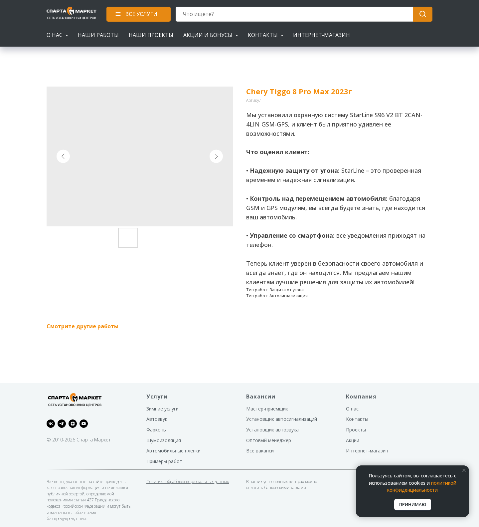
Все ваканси (260, 450)
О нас (352, 408)
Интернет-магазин (321, 35)
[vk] (51, 423)
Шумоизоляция (163, 440)
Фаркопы (156, 429)
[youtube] (84, 423)
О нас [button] (55, 35)
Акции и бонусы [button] (208, 35)
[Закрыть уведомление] (464, 470)
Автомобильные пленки (173, 450)
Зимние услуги (162, 408)
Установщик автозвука (272, 429)
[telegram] (62, 423)
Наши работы (98, 35)
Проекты (356, 429)
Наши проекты (151, 35)
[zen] (73, 423)
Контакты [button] (263, 35)
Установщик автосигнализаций (281, 419)
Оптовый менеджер (268, 440)
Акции (352, 440)
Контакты (357, 419)
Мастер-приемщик (267, 408)
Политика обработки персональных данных (187, 481)
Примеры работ (164, 461)
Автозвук (156, 419)
